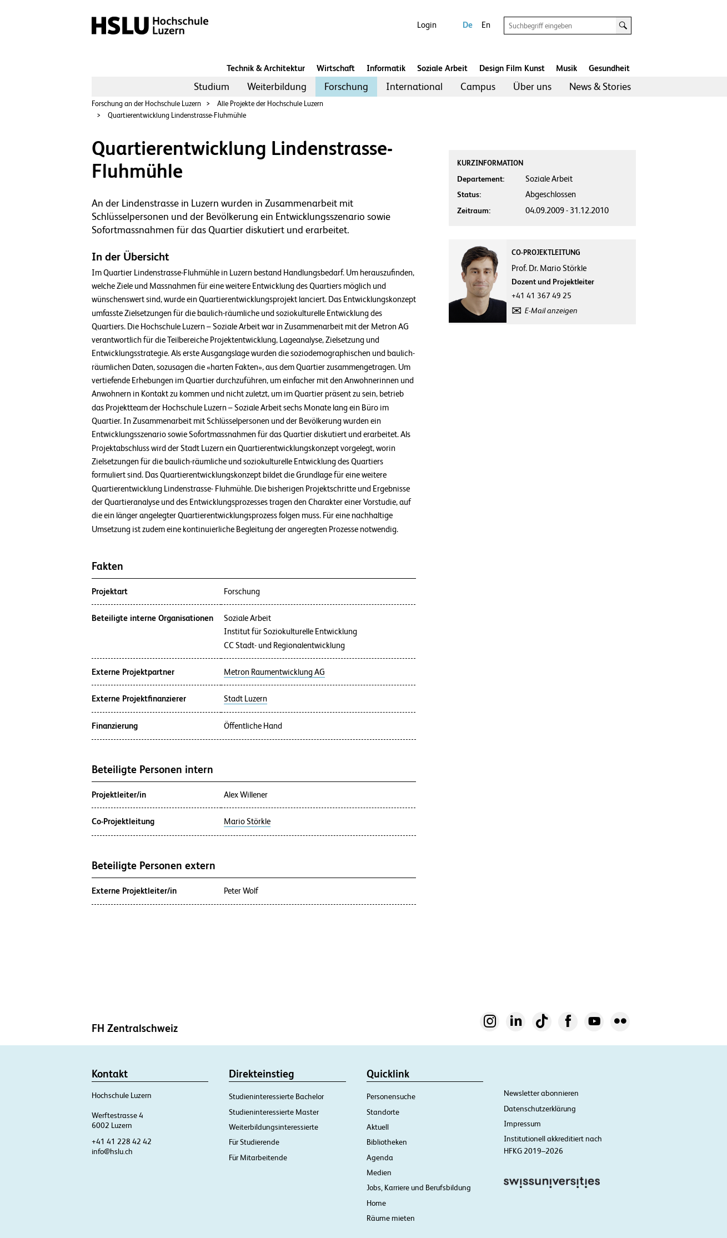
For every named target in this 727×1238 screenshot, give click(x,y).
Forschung (346, 86)
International (414, 86)
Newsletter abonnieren (541, 1093)
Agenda (380, 1157)
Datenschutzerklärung (540, 1108)
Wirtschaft (336, 68)
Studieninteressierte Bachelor (276, 1096)
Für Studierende (254, 1141)
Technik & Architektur (266, 68)
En (486, 24)
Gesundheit (609, 68)
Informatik (386, 68)
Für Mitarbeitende (258, 1157)
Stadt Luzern (245, 698)
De (468, 24)
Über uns (532, 86)
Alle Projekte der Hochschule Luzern (270, 103)
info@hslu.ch (112, 1151)
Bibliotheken (387, 1141)
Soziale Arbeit (442, 68)
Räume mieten (391, 1218)
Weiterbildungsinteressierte (273, 1126)
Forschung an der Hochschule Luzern (146, 103)
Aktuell (378, 1126)
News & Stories (600, 86)
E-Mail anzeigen (551, 310)
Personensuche (391, 1096)
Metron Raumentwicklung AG (274, 672)
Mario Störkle (247, 821)
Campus (477, 86)
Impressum (522, 1123)
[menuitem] (211, 87)
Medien (379, 1172)
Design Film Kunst (512, 68)
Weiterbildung (277, 86)
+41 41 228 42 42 (122, 1141)
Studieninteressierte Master (274, 1111)
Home (376, 1203)
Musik (566, 68)
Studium (211, 86)
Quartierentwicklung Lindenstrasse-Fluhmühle (177, 115)
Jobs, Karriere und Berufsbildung (419, 1187)
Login (427, 24)
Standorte (383, 1111)
